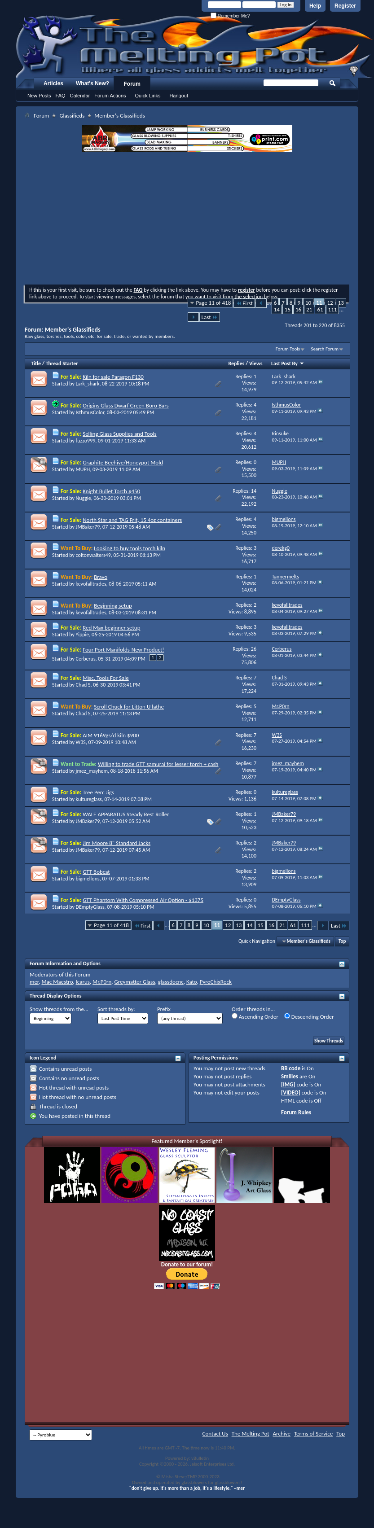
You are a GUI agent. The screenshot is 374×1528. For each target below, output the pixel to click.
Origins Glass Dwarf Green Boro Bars (125, 405)
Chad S (83, 685)
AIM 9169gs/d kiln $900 (111, 735)
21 (309, 309)
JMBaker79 (88, 527)
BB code (290, 1068)
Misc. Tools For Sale (106, 677)
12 (330, 302)
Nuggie (83, 498)
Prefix (164, 1009)
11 (319, 302)
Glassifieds (71, 115)
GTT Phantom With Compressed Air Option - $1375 (143, 900)
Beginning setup (113, 605)
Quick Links (148, 95)
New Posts (39, 95)
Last (210, 317)
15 (287, 309)
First (244, 303)
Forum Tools (288, 349)
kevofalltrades (91, 584)
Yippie (82, 634)
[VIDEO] (290, 1092)
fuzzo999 (86, 441)
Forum (132, 84)
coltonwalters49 (93, 555)
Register (345, 6)
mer (34, 981)
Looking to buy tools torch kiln (129, 548)
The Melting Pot (250, 1433)
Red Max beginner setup (111, 627)
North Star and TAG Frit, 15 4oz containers (132, 520)
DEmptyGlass (90, 907)
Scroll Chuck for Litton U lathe (129, 706)
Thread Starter (62, 363)
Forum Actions (110, 95)
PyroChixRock (216, 981)
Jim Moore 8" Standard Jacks (116, 843)
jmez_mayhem (92, 771)
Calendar (80, 95)
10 (308, 302)
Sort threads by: (116, 1009)
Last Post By (287, 363)
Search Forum (325, 349)
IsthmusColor (90, 412)
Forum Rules (296, 1112)
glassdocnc (171, 981)
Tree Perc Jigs (98, 792)
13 (341, 302)
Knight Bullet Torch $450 (111, 491)
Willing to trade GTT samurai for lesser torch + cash (158, 764)
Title (36, 363)
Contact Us (215, 1433)
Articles (53, 83)
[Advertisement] (187, 219)
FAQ (61, 95)
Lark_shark (88, 384)
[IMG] (288, 1084)
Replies (237, 363)
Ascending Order (255, 1016)
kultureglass (89, 799)
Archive (281, 1433)
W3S (81, 742)
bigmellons (88, 879)
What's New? (92, 83)
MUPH (83, 469)
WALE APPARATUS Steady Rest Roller (126, 814)
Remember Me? (230, 15)
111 (332, 309)
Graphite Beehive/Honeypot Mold (123, 462)
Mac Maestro (57, 981)
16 (298, 309)
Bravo (100, 577)
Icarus (83, 981)
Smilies (289, 1076)
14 (277, 309)
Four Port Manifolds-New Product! (123, 649)
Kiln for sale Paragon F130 (113, 376)
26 (253, 649)
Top (342, 941)
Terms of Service (313, 1433)
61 (320, 309)
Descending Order (309, 1016)
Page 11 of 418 (213, 302)
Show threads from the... (59, 1009)
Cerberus (86, 659)
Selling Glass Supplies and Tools (120, 433)
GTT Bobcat (96, 871)
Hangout (178, 95)
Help (315, 6)
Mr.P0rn (101, 981)
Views (256, 363)
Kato (191, 981)
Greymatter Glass (134, 981)
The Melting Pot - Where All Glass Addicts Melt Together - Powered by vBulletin (195, 46)
